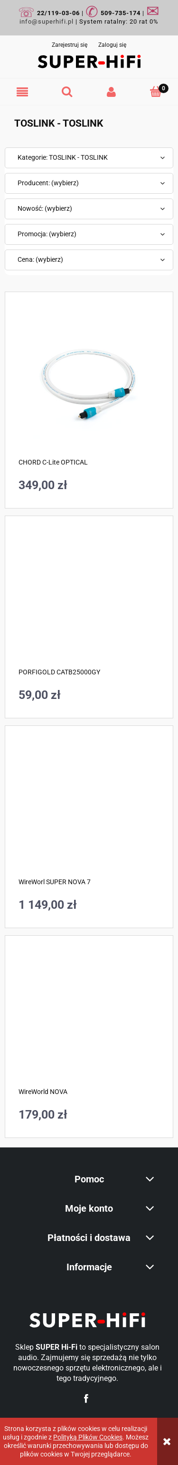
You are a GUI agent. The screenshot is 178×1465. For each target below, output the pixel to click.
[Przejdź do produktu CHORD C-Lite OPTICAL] (89, 382)
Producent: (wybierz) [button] (48, 183)
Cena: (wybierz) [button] (40, 259)
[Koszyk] (155, 91)
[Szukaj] (67, 91)
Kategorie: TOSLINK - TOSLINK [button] (63, 157)
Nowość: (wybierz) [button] (45, 208)
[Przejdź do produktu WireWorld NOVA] (89, 1019)
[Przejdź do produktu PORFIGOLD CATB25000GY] (89, 599)
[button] (22, 92)
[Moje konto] (111, 92)
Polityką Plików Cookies (87, 1437)
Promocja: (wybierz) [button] (47, 234)
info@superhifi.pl (46, 21)
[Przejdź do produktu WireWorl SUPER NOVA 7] (89, 809)
